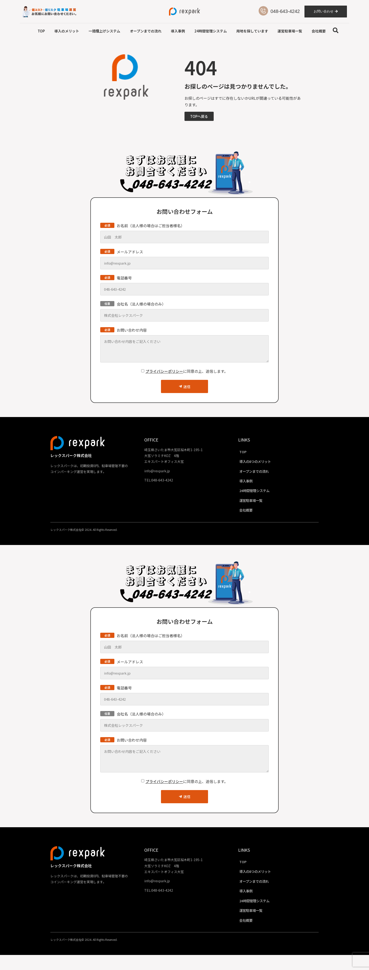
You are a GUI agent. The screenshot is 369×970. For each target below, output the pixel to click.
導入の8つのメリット (261, 463)
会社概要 (319, 30)
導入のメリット (66, 30)
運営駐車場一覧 (289, 30)
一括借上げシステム (104, 30)
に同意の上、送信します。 (186, 371)
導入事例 (178, 30)
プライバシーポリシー (164, 371)
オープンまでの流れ (145, 30)
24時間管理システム (210, 30)
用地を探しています (252, 30)
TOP (41, 30)
